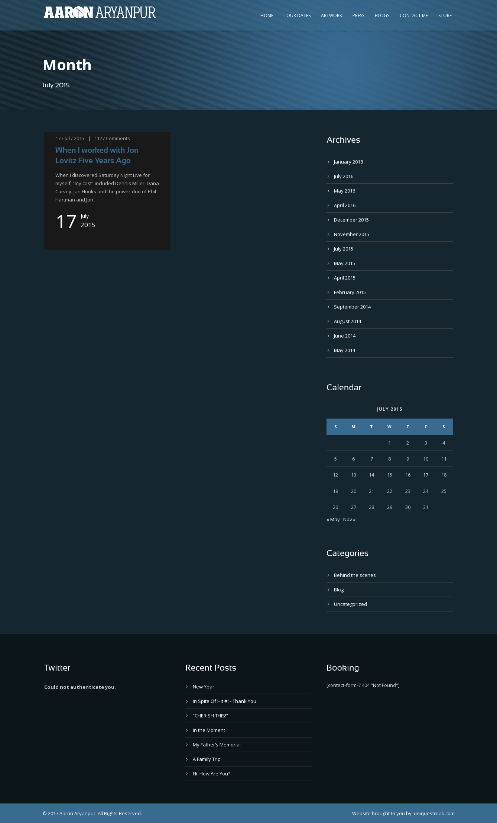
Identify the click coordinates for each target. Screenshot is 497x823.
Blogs (382, 15)
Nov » (349, 519)
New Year (203, 686)
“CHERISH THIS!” (210, 715)
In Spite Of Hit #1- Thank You (224, 701)
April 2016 (344, 205)
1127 (99, 138)
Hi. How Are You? (211, 773)
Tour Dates (297, 15)
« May (333, 519)
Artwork (331, 15)
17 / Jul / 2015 (69, 138)
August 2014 (347, 321)
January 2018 (348, 161)
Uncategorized (350, 604)
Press (358, 15)
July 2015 (343, 248)
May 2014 (344, 350)
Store (445, 15)
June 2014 (344, 335)
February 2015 (350, 292)
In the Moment (209, 730)
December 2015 (351, 219)
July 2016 (343, 176)
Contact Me (414, 15)
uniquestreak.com (434, 813)
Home (266, 15)
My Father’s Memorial (217, 744)
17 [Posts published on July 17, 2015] (425, 474)
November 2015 (351, 234)
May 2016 (344, 190)
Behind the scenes (355, 575)
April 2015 (344, 277)
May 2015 (344, 263)
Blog (339, 589)
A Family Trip (207, 759)
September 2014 (352, 306)
